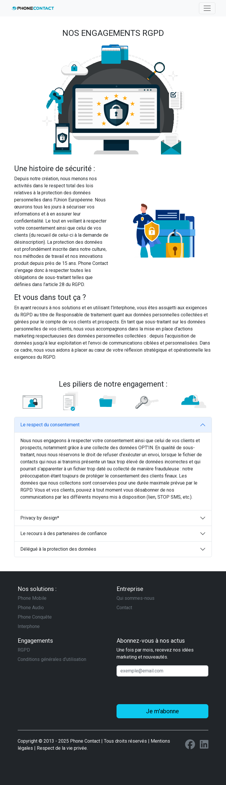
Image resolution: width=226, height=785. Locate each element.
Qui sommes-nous (135, 598)
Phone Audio (31, 607)
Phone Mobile (32, 598)
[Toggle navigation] (207, 8)
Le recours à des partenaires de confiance (63, 533)
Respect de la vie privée (62, 748)
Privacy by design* (39, 518)
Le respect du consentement (49, 424)
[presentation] (161, 690)
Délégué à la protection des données (58, 549)
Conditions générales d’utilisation (52, 659)
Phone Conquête (35, 617)
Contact (124, 607)
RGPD (24, 650)
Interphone (29, 626)
